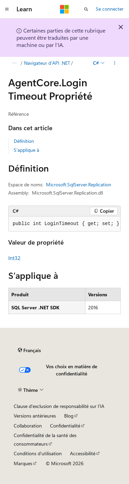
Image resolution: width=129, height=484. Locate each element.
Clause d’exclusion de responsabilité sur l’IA (59, 406)
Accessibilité (82, 453)
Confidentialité (65, 425)
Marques (23, 463)
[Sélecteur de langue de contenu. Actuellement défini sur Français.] (29, 350)
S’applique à (26, 150)
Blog (68, 415)
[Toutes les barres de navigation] (14, 63)
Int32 (14, 257)
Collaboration (28, 425)
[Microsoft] (64, 9)
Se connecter (110, 8)
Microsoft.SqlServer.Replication (78, 184)
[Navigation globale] (7, 9)
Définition (24, 141)
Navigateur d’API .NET (47, 63)
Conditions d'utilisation (38, 453)
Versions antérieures (35, 415)
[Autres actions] (115, 63)
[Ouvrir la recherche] (86, 9)
